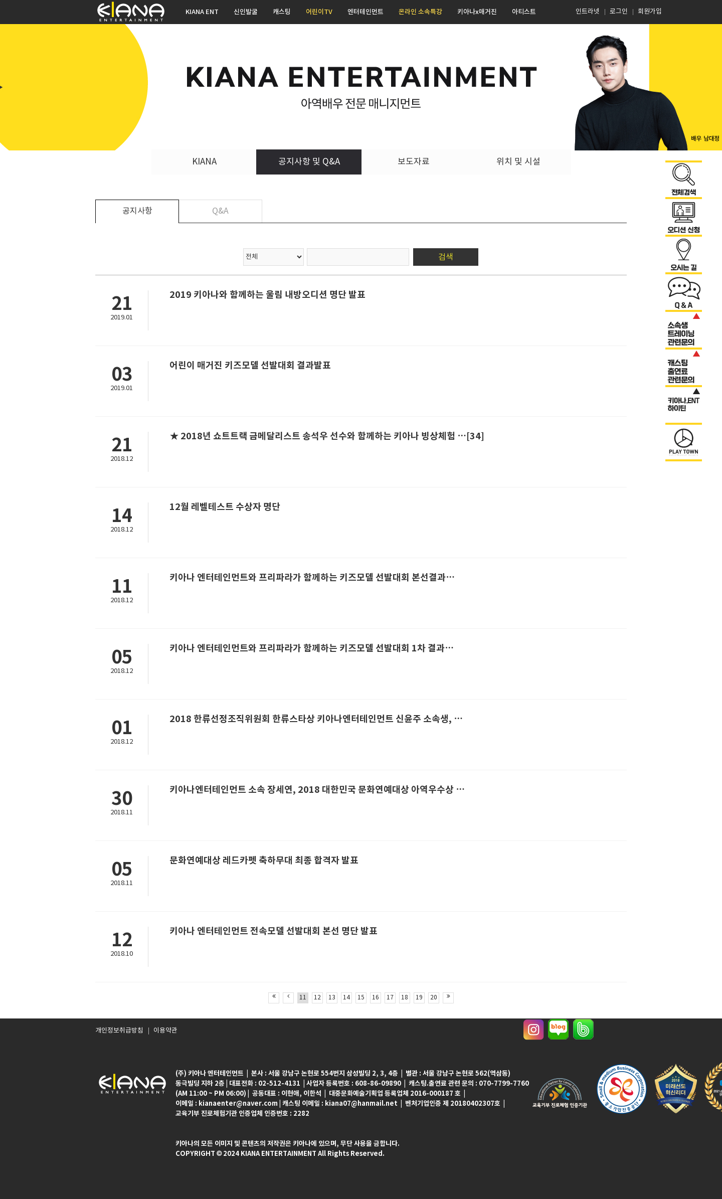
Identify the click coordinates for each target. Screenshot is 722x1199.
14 (346, 997)
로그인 (619, 12)
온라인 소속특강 (420, 12)
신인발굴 (246, 12)
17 (390, 997)
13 (331, 997)
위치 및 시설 (518, 162)
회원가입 (650, 12)
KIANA (204, 162)
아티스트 (524, 12)
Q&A (220, 211)
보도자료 (414, 162)
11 (302, 997)
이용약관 (160, 1033)
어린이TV (319, 12)
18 (404, 997)
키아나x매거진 (477, 12)
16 (375, 997)
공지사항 (137, 211)
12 (317, 997)
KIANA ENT (202, 12)
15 (361, 997)
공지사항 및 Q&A (309, 162)
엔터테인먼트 (365, 12)
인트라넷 (587, 12)
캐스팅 (282, 12)
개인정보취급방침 (117, 1033)
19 (419, 997)
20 (433, 997)
